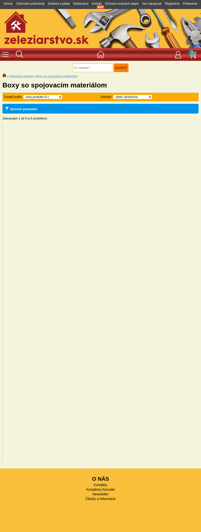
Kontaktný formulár (100, 489)
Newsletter (100, 494)
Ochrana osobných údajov (122, 3)
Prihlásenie (190, 3)
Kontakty (100, 485)
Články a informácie (100, 499)
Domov (8, 3)
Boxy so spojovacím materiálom (57, 76)
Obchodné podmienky (30, 3)
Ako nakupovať (152, 3)
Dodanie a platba (59, 3)
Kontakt (97, 3)
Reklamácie (81, 3)
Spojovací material (21, 76)
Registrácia (172, 3)
